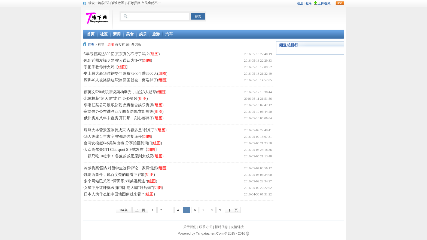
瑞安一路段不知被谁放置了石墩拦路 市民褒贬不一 (124, 3)
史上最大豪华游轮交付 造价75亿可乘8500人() (125, 73)
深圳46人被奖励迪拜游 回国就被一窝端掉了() (125, 80)
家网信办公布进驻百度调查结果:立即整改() (124, 112)
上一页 (140, 210)
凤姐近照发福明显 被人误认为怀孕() (118, 60)
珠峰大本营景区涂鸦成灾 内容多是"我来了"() (125, 130)
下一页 (233, 210)
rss (339, 3)
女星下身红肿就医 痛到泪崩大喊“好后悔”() (123, 188)
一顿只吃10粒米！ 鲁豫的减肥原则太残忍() (124, 156)
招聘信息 (221, 227)
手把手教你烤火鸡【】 (107, 67)
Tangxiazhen (205, 233)
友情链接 (237, 227)
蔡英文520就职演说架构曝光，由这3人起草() (125, 92)
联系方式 (205, 227)
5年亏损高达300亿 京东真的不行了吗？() (122, 54)
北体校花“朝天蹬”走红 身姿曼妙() (116, 98)
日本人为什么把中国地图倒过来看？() (119, 194)
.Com (219, 233)
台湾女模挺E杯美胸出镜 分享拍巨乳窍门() (123, 143)
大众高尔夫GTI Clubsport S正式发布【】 (121, 150)
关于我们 (189, 227)
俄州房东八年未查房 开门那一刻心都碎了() (124, 118)
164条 (124, 210)
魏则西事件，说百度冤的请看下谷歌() (119, 175)
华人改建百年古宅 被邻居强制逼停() (118, 137)
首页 (91, 44)
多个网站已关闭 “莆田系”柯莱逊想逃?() (120, 181)
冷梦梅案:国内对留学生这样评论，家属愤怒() (125, 168)
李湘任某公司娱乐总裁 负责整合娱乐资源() (124, 105)
